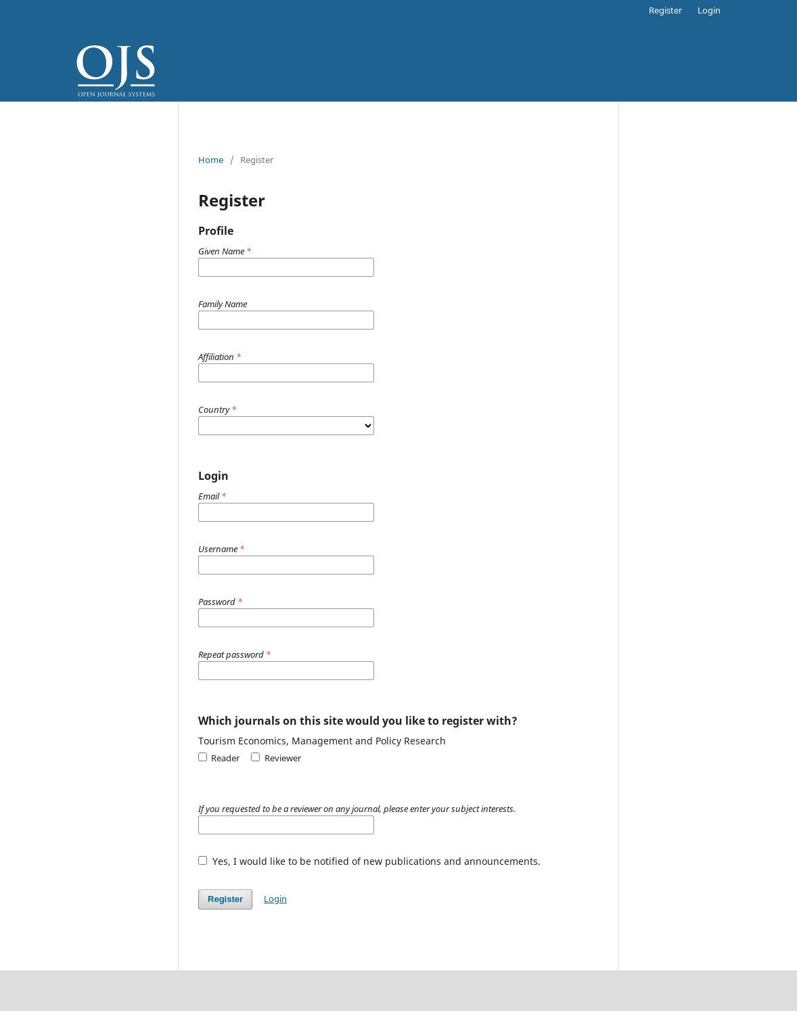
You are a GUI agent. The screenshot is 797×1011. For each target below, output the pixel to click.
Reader (219, 758)
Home (210, 160)
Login (709, 10)
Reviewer (275, 758)
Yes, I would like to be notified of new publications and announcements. (369, 861)
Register (665, 10)
